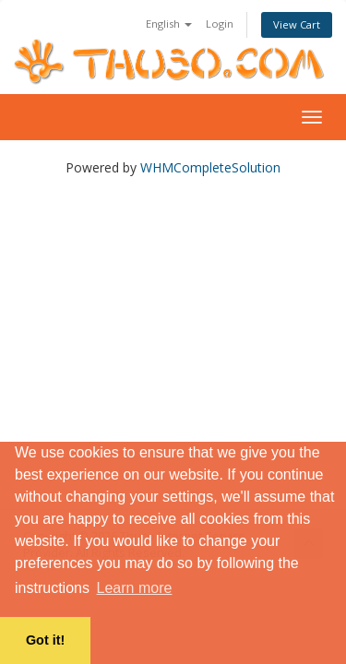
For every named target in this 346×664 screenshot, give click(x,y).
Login (219, 23)
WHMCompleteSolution (210, 167)
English (169, 23)
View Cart (296, 24)
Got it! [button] (45, 640)
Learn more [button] (135, 588)
